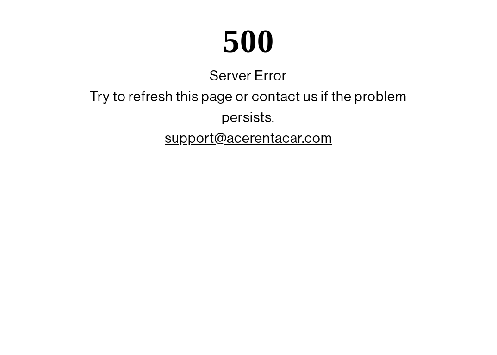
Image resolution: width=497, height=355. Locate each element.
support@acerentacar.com (248, 138)
